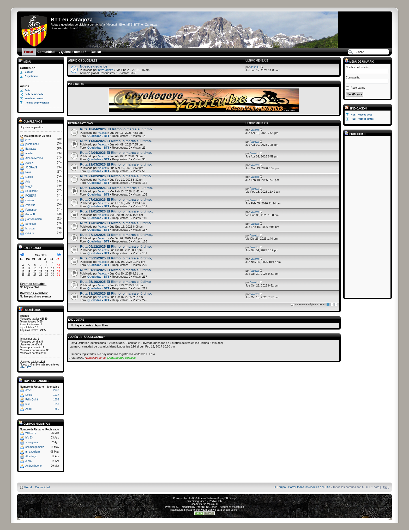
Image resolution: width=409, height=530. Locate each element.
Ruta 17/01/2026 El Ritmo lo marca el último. (116, 223)
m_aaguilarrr (32, 451)
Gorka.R (30, 214)
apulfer (29, 153)
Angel (28, 408)
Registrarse (31, 76)
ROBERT (30, 195)
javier (28, 139)
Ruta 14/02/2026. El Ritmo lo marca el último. (116, 188)
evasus (29, 233)
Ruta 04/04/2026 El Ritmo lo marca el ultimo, (116, 153)
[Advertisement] (367, 216)
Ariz (27, 181)
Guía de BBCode (34, 94)
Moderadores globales (121, 357)
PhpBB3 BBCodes (206, 506)
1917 (56, 394)
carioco (29, 200)
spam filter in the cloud (204, 504)
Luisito (29, 176)
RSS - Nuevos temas (362, 119)
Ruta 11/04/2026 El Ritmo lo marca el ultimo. (116, 141)
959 (57, 404)
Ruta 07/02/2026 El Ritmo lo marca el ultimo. (116, 200)
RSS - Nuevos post (361, 114)
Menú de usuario (359, 61)
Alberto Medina (34, 158)
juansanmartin (33, 219)
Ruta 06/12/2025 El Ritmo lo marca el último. (116, 246)
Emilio (28, 394)
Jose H (29, 162)
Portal (28, 487)
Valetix (102, 132)
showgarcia (32, 442)
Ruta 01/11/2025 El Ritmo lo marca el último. (116, 270)
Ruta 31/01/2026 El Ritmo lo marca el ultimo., (116, 211)
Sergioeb (30, 223)
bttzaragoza (105, 69)
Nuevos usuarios (93, 66)
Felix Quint (31, 399)
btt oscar (30, 228)
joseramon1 (32, 144)
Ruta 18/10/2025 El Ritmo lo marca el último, (116, 293)
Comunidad (42, 487)
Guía (27, 90)
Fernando (31, 209)
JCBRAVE (31, 167)
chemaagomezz (34, 447)
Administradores (95, 357)
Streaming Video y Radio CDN (204, 501)
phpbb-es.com (230, 509)
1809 (56, 399)
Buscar (29, 72)
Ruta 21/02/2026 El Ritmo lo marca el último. (116, 176)
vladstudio (238, 506)
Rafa (28, 172)
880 (57, 408)
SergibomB (31, 191)
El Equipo (279, 487)
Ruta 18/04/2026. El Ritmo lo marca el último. (116, 129)
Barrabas (30, 148)
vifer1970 (25, 367)
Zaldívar (30, 205)
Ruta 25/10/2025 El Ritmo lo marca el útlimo (115, 282)
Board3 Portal (194, 478)
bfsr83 (29, 437)
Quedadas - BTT (98, 135)
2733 (56, 390)
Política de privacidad (37, 102)
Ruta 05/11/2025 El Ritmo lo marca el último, (116, 258)
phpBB (191, 498)
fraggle (29, 186)
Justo (28, 461)
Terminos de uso (34, 98)
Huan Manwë (208, 509)
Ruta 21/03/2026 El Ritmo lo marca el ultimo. (116, 164)
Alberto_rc (31, 456)
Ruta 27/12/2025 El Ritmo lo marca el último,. (116, 235)
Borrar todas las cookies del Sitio (309, 487)
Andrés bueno (33, 465)
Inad (27, 404)
